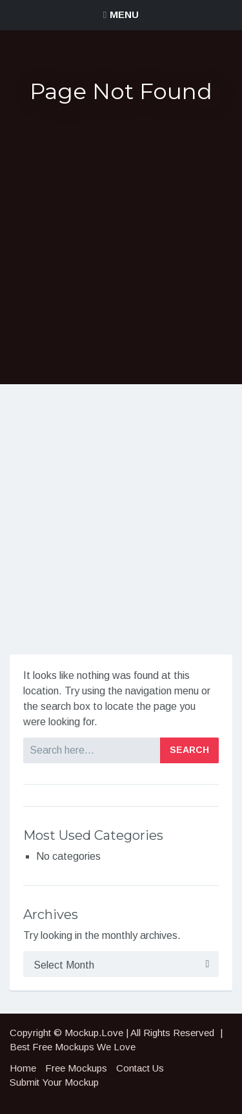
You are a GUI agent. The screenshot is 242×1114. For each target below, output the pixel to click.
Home (23, 1068)
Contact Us (140, 1068)
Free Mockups (76, 1068)
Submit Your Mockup (54, 1082)
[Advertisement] (121, 244)
